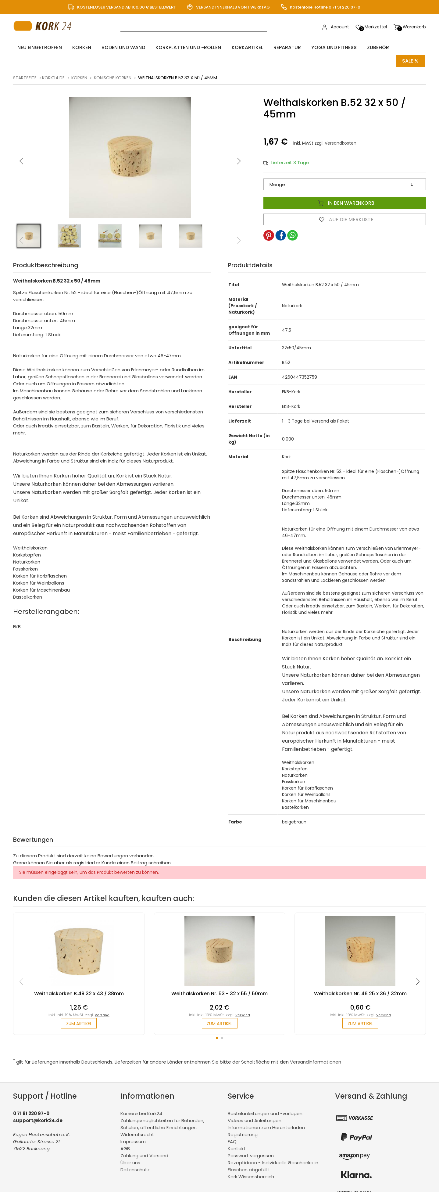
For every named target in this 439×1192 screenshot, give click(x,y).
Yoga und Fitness (305, 47)
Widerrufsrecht (137, 1121)
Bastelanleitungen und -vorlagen (265, 1100)
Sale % (410, 47)
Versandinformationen (315, 1048)
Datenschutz (135, 1156)
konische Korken (112, 63)
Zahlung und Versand (144, 1142)
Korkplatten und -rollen (172, 47)
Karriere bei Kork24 (141, 1100)
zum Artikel (79, 1009)
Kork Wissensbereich (251, 1163)
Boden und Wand (112, 47)
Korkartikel (227, 47)
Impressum (133, 1128)
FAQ (232, 1128)
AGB (125, 1135)
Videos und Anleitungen (254, 1107)
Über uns (130, 1149)
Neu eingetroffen (36, 47)
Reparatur (262, 47)
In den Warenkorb (344, 188)
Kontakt (237, 1135)
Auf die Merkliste (344, 204)
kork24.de (53, 63)
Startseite (25, 63)
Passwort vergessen (251, 1142)
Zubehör (345, 47)
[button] (239, 146)
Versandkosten (340, 128)
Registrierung (243, 1121)
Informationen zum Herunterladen (266, 1114)
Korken (74, 47)
